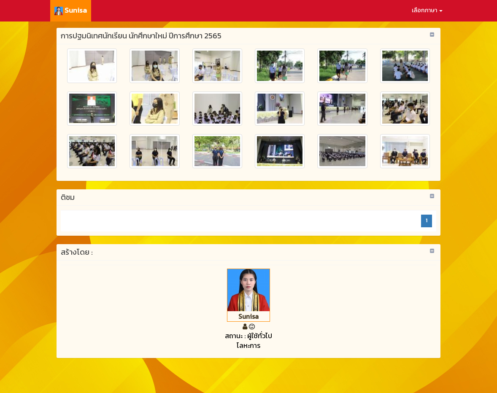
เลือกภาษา (427, 10)
